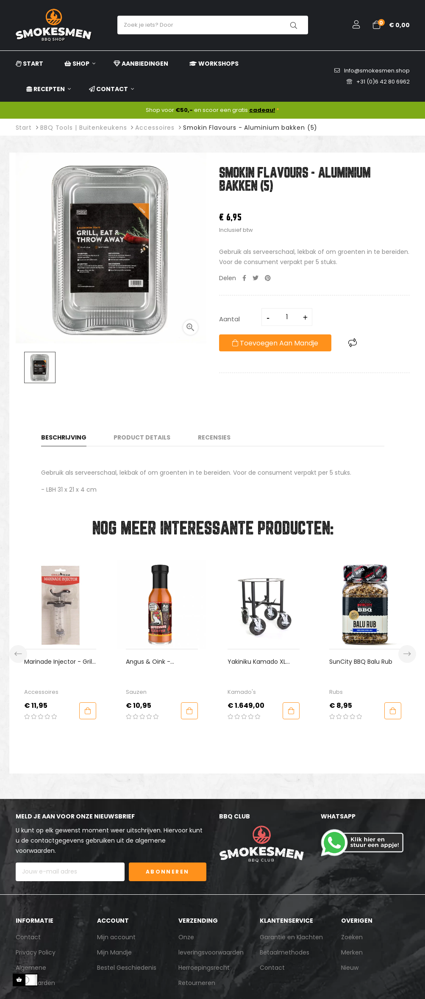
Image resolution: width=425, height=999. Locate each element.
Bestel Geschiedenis (126, 967)
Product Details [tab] (142, 437)
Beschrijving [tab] (63, 437)
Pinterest (268, 278)
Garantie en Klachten (291, 937)
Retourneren (196, 983)
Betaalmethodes (284, 952)
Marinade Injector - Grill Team (58, 661)
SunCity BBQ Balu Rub (360, 661)
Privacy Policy (36, 952)
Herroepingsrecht (204, 967)
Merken (352, 952)
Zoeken (352, 937)
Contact (28, 937)
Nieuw (349, 967)
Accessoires (41, 692)
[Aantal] (287, 317)
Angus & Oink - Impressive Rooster (154, 661)
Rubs (336, 692)
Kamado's (242, 692)
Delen (244, 278)
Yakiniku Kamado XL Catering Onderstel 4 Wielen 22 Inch (259, 661)
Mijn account (116, 937)
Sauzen (136, 692)
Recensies (214, 437)
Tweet (255, 278)
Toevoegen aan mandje (275, 343)
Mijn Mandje (114, 952)
